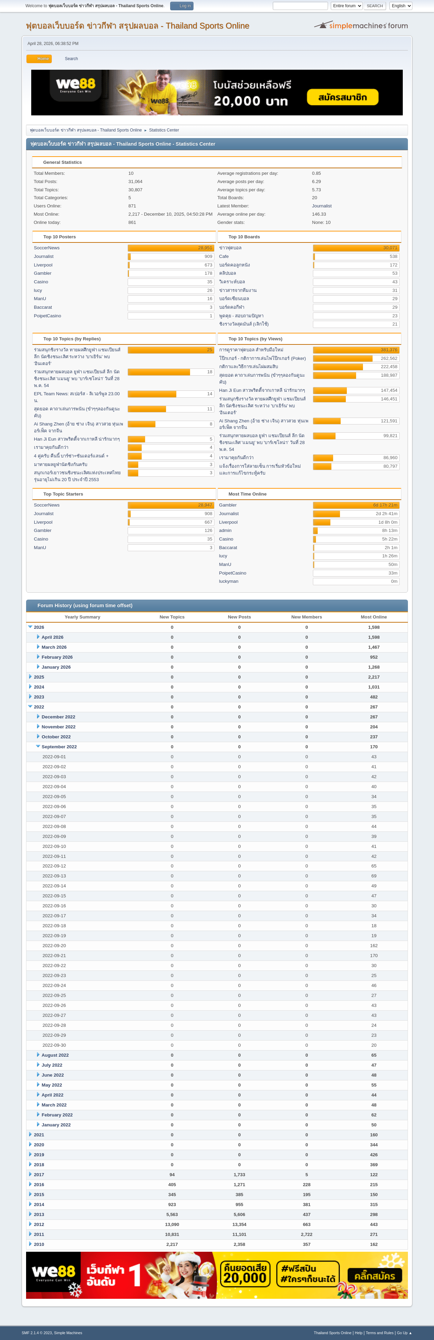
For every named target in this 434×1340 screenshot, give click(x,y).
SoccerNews (47, 247)
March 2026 (54, 647)
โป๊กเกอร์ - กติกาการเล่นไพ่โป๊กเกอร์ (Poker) (262, 358)
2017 (39, 1174)
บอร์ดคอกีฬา (231, 307)
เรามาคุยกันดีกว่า (51, 447)
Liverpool (43, 265)
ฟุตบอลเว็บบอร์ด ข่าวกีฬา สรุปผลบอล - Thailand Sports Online (137, 25)
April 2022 (52, 1095)
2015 (39, 1194)
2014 (39, 1204)
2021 (39, 1134)
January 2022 (56, 1124)
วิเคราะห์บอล (232, 281)
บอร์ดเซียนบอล (234, 298)
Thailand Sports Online (333, 1333)
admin (225, 530)
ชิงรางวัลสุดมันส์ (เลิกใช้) (244, 324)
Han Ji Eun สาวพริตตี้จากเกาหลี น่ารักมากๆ (77, 439)
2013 (39, 1214)
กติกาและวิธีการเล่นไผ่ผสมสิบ (248, 366)
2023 (39, 697)
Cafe (224, 256)
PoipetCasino (47, 315)
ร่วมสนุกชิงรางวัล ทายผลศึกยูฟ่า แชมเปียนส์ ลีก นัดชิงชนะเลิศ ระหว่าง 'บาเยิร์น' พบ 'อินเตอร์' (77, 356)
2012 (39, 1224)
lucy (38, 290)
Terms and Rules (380, 1333)
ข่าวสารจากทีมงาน (238, 290)
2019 (39, 1154)
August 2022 (55, 1055)
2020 (39, 1144)
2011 (39, 1234)
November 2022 (59, 726)
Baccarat (43, 307)
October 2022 (56, 736)
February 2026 (57, 657)
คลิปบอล (227, 273)
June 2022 (53, 1075)
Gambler (42, 273)
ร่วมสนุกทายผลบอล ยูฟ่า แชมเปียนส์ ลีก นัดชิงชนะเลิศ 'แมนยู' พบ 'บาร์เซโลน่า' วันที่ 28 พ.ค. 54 (77, 378)
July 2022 (52, 1065)
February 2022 (57, 1114)
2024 (39, 687)
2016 (39, 1184)
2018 (39, 1164)
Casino (41, 281)
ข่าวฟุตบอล (230, 247)
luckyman (228, 581)
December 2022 (58, 716)
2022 (39, 706)
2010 (39, 1244)
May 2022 (52, 1085)
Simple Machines (68, 1333)
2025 (39, 677)
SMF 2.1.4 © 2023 (37, 1333)
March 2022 (54, 1105)
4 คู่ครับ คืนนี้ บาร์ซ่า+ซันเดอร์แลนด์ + (71, 455)
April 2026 (52, 637)
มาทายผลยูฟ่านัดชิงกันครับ (60, 464)
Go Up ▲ (404, 1333)
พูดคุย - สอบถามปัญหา (241, 315)
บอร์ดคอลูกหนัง (234, 265)
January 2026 (56, 667)
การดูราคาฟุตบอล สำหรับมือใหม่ (251, 349)
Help (358, 1333)
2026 (39, 627)
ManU (40, 298)
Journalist (322, 205)
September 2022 (59, 746)
